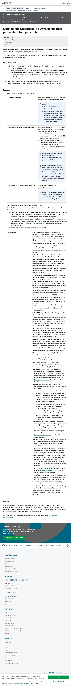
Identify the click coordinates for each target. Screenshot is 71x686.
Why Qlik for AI (9, 623)
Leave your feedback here (14, 537)
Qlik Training (8, 563)
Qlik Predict (8, 601)
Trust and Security (10, 615)
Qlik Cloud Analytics (11, 596)
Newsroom (8, 660)
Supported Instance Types (42, 435)
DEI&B (6, 650)
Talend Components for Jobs (14, 8)
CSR (6, 647)
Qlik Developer (9, 561)
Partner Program (10, 655)
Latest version (33, 22)
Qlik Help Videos (10, 558)
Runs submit (40, 223)
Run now (24, 216)
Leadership (8, 645)
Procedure (8, 42)
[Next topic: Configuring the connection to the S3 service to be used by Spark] (53, 545)
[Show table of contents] (3, 8)
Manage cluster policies (42, 380)
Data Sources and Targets (13, 631)
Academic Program (11, 652)
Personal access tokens (40, 308)
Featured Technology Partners (14, 628)
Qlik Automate (9, 604)
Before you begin (10, 40)
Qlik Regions (9, 633)
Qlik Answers (9, 598)
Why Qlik (7, 612)
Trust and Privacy (10, 618)
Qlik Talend (8, 583)
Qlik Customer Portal (11, 569)
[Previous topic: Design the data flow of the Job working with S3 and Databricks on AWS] (18, 545)
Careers (7, 658)
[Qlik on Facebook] (64, 672)
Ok (58, 677)
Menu (68, 3)
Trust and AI (8, 620)
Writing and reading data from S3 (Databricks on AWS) (21, 10)
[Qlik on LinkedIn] (61, 672)
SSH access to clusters (49, 470)
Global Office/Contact (11, 663)
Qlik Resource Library (11, 571)
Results (7, 44)
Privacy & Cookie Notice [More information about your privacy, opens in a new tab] (31, 683)
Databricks (28, 8)
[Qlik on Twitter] (57, 672)
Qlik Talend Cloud (10, 586)
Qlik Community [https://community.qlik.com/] (48, 672)
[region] (35, 679)
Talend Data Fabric (11, 588)
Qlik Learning (9, 566)
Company (8, 642)
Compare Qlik (9, 625)
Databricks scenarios (39, 8)
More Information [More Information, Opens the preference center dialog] (58, 681)
